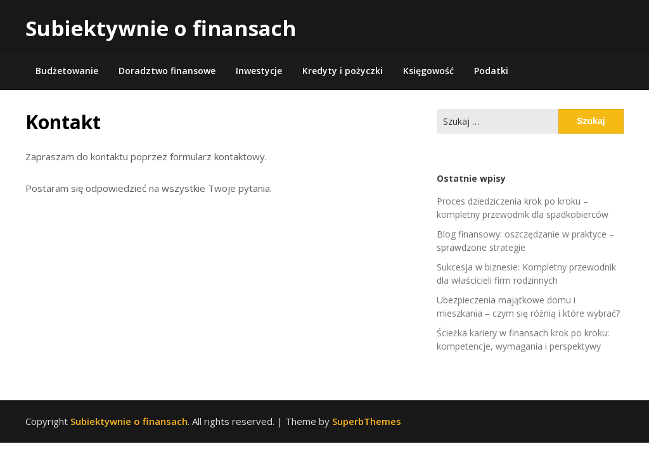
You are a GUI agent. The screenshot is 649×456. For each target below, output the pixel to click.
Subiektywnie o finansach (160, 28)
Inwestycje (259, 71)
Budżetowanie (66, 71)
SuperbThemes (366, 421)
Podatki (491, 71)
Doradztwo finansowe (167, 71)
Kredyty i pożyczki (342, 71)
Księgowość (428, 71)
